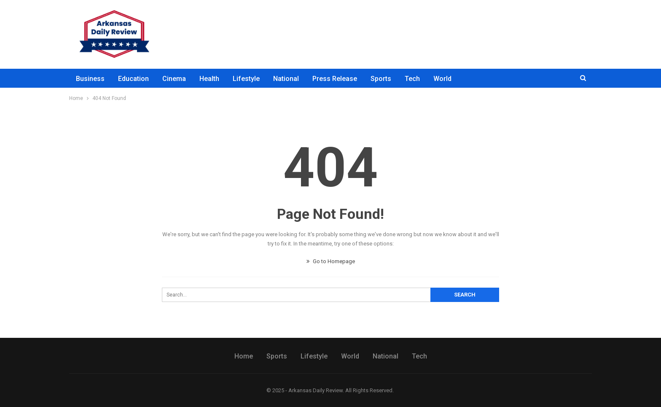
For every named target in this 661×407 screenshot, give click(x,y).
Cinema (174, 79)
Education (133, 79)
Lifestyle (246, 79)
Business (90, 79)
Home (243, 356)
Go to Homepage (330, 261)
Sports (381, 79)
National (286, 79)
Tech (412, 79)
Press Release (334, 79)
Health (209, 79)
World (442, 79)
